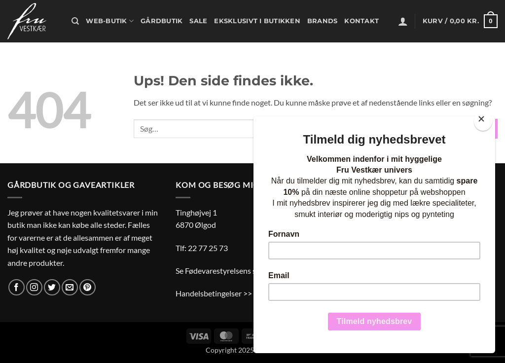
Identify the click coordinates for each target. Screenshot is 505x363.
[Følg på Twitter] (52, 287)
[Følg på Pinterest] (87, 287)
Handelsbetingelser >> (214, 293)
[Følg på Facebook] (16, 287)
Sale (198, 21)
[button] (403, 21)
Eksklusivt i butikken (257, 21)
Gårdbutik (161, 21)
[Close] (483, 121)
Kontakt (361, 21)
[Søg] (75, 21)
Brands (322, 21)
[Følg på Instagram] (34, 287)
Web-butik (110, 21)
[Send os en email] (70, 287)
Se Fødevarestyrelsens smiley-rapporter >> (248, 270)
